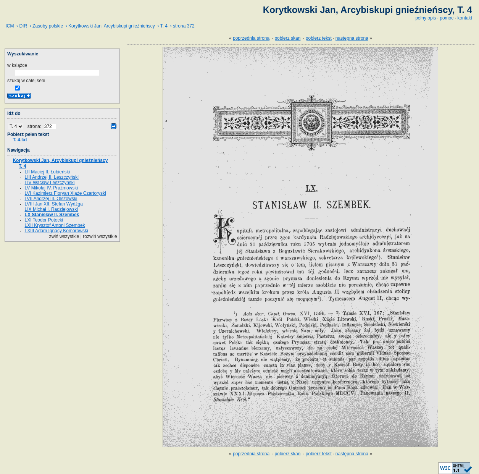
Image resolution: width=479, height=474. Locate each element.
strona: (35, 126)
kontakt (464, 18)
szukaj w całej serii (26, 80)
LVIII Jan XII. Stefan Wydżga (54, 204)
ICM (9, 26)
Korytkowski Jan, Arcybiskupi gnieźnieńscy (111, 26)
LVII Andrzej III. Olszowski (51, 198)
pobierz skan (287, 38)
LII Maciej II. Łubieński (47, 172)
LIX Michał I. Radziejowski (51, 209)
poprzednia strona (251, 38)
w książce (17, 65)
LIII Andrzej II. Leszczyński (52, 177)
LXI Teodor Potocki (44, 220)
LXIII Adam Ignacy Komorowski (56, 230)
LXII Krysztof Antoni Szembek (55, 225)
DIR (23, 26)
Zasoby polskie (47, 26)
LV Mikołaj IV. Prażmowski (51, 188)
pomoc (446, 18)
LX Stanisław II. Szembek (52, 214)
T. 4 (164, 26)
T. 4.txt (20, 139)
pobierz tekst (319, 38)
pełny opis (425, 18)
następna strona (351, 38)
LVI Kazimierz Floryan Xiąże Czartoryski (65, 193)
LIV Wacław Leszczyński (50, 182)
